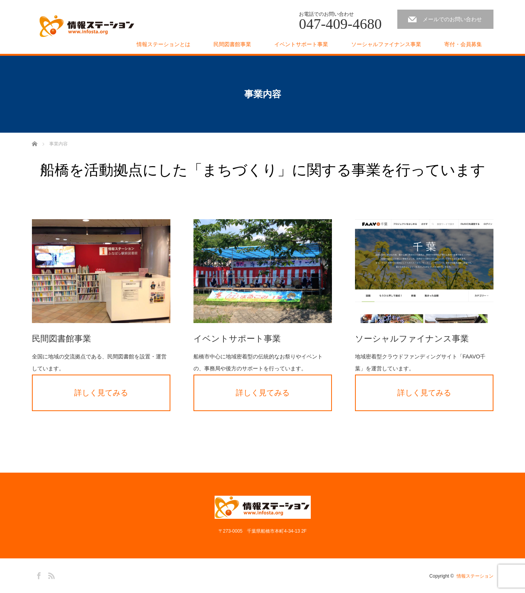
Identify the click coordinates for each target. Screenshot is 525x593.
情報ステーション (475, 576)
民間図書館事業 (232, 44)
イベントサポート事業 (301, 44)
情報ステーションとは (163, 44)
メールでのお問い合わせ (452, 19)
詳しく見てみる (101, 392)
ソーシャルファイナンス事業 (386, 44)
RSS (50, 574)
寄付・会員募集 (463, 44)
